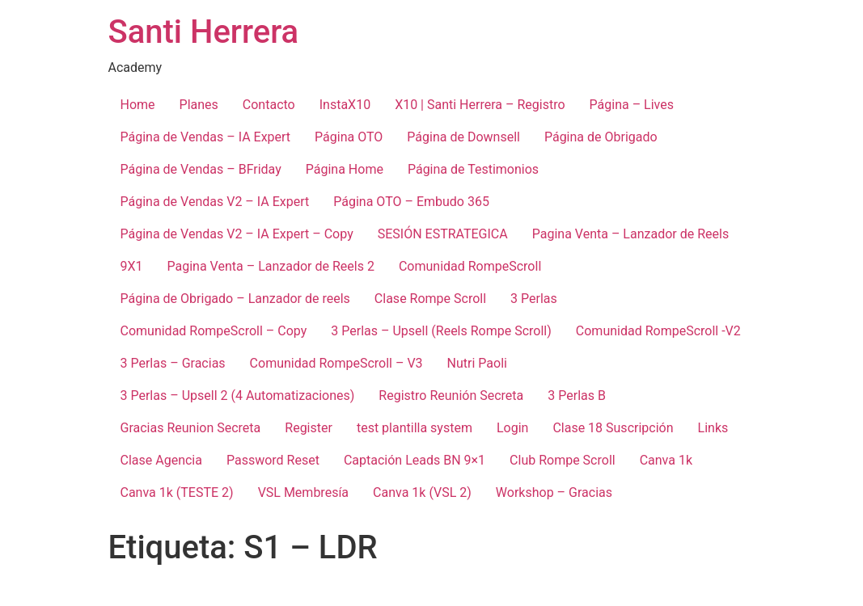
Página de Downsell (463, 137)
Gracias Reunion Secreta (191, 428)
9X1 (132, 266)
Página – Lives (632, 104)
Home (138, 104)
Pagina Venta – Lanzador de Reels (630, 234)
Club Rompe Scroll (563, 460)
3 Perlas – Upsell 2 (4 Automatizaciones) (238, 395)
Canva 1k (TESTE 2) (177, 492)
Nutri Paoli (477, 363)
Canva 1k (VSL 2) (422, 492)
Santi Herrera (203, 32)
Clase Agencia (161, 460)
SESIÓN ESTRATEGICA (443, 234)
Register (308, 428)
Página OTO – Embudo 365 (411, 201)
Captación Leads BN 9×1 (414, 460)
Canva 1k (666, 460)
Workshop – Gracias (554, 492)
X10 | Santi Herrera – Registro (480, 104)
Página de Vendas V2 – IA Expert (215, 201)
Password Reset (272, 460)
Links (713, 428)
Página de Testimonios (473, 169)
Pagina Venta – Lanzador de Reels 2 (270, 266)
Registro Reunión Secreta (451, 395)
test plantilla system (414, 428)
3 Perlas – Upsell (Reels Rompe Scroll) (441, 331)
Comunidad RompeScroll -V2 (658, 331)
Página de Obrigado (601, 137)
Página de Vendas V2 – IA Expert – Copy (237, 234)
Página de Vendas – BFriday (201, 169)
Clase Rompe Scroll (430, 298)
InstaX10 (344, 104)
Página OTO (349, 137)
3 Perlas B (577, 395)
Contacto (269, 104)
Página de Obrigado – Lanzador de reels (235, 298)
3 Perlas (533, 298)
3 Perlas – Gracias (173, 363)
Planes (199, 104)
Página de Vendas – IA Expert (206, 137)
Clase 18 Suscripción (612, 428)
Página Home (344, 169)
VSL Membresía (303, 492)
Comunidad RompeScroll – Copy (214, 331)
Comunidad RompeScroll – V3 (336, 363)
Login (512, 428)
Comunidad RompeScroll (470, 266)
